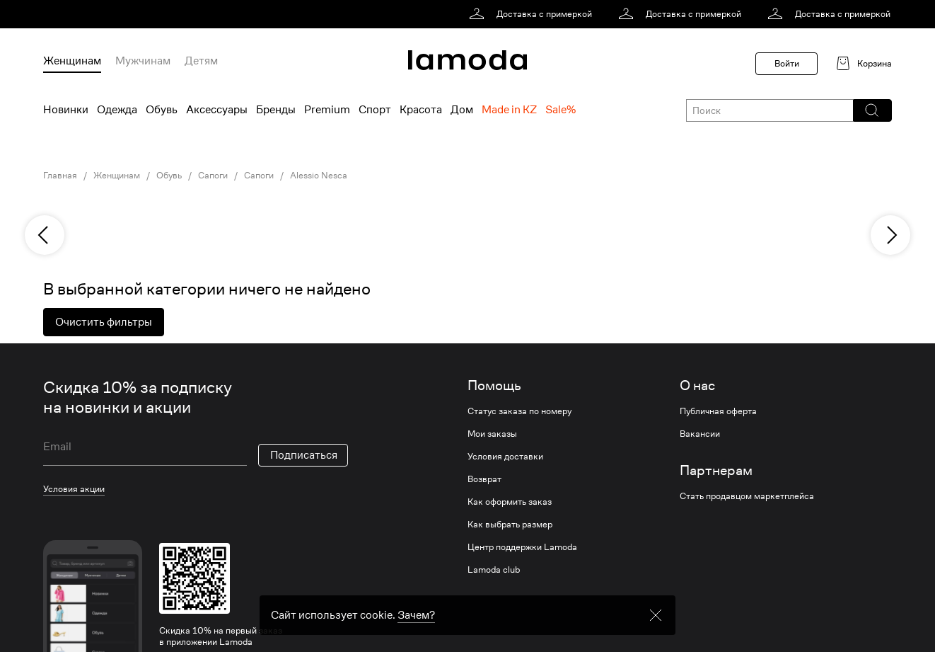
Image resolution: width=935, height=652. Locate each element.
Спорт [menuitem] (375, 110)
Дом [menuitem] (462, 110)
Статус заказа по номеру (519, 411)
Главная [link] (60, 175)
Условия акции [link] (74, 489)
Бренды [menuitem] (276, 110)
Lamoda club (494, 570)
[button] (872, 110)
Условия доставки (505, 456)
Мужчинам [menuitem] (142, 61)
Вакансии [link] (700, 434)
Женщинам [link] (116, 175)
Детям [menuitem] (201, 61)
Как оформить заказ (510, 502)
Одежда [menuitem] (117, 110)
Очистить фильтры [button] (103, 322)
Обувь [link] (169, 175)
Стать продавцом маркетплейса (747, 496)
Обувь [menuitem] (162, 110)
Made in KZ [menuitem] (509, 110)
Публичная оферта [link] (718, 411)
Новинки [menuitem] (65, 110)
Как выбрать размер (510, 524)
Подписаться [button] (303, 455)
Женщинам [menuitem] (72, 61)
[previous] (44, 235)
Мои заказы (492, 434)
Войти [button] (786, 63)
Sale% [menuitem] (560, 110)
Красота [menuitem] (421, 110)
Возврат (484, 479)
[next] (890, 235)
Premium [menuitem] (327, 110)
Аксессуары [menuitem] (217, 110)
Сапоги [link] (213, 175)
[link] (533, 14)
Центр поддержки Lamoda (522, 547)
